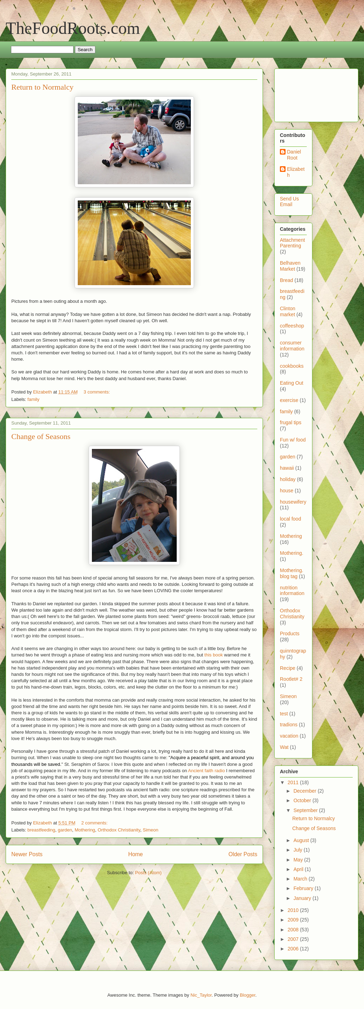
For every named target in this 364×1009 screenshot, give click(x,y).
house (286, 490)
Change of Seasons (40, 436)
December (305, 791)
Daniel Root (294, 155)
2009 (294, 920)
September (306, 810)
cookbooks (292, 366)
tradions (289, 724)
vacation (289, 736)
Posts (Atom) (148, 872)
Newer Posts (26, 854)
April (299, 869)
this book (213, 654)
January (302, 898)
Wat (284, 747)
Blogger (247, 995)
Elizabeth (296, 172)
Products (289, 633)
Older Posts (243, 854)
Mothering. (291, 553)
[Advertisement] (302, 93)
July (298, 850)
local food (290, 519)
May (298, 860)
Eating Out (291, 383)
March (301, 879)
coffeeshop (292, 326)
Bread (286, 280)
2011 (294, 782)
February (304, 888)
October (302, 800)
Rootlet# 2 (291, 679)
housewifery (293, 502)
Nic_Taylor (201, 995)
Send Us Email (289, 202)
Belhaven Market (290, 266)
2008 (294, 929)
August (301, 840)
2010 (294, 910)
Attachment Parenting (292, 243)
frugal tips (290, 422)
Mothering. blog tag (291, 573)
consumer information (292, 346)
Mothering (85, 830)
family (34, 399)
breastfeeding (41, 830)
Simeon (150, 830)
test (284, 713)
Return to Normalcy (42, 87)
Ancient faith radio (206, 770)
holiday (287, 479)
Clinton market (287, 311)
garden (65, 830)
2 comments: (95, 822)
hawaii (287, 468)
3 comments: (97, 392)
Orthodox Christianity (119, 830)
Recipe (287, 668)
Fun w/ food (293, 440)
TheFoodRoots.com (73, 28)
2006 (294, 948)
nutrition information (292, 590)
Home (135, 854)
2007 (294, 939)
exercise (289, 400)
